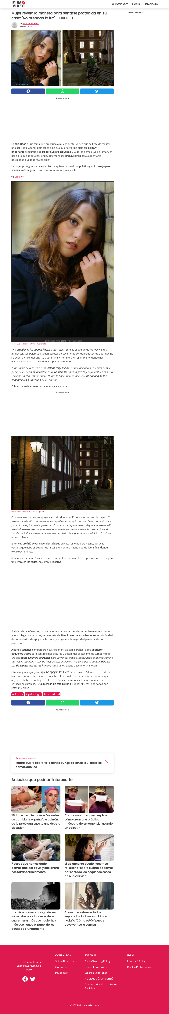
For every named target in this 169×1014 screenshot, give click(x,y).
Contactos (61, 967)
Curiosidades (120, 4)
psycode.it (61, 973)
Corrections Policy (95, 967)
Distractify (19, 176)
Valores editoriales (95, 973)
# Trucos (17, 694)
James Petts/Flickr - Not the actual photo (27, 511)
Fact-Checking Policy (97, 961)
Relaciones (151, 4)
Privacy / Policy (136, 961)
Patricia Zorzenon (31, 23)
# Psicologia (33, 694)
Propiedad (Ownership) (98, 978)
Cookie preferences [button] (139, 967)
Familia (136, 4)
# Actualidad (52, 694)
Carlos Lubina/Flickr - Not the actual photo (28, 344)
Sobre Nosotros (64, 961)
